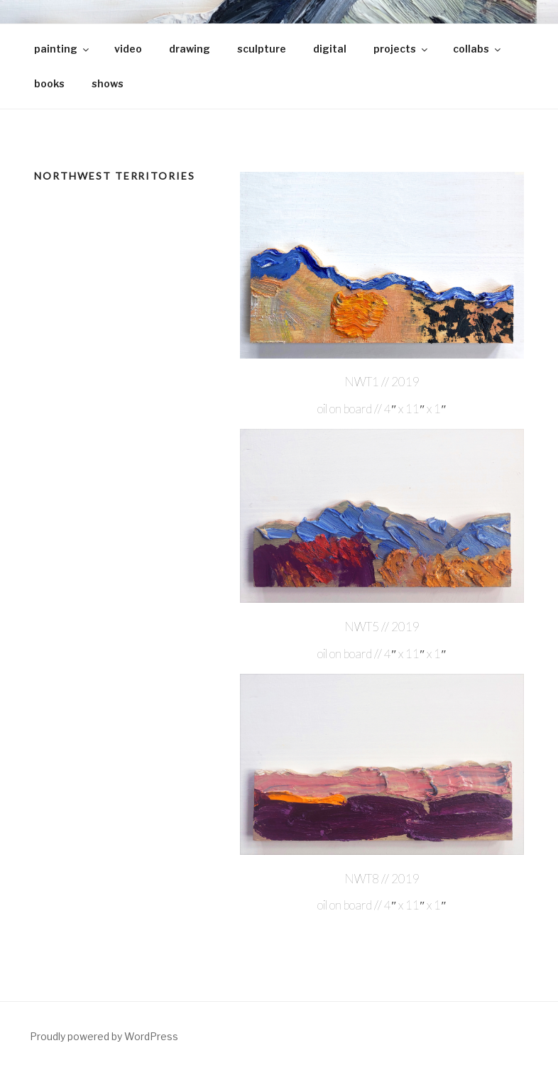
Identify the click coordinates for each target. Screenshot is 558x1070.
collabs (478, 49)
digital (329, 49)
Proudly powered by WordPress (104, 1036)
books (49, 83)
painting (62, 49)
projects (401, 49)
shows (108, 83)
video (128, 49)
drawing (189, 49)
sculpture (261, 49)
